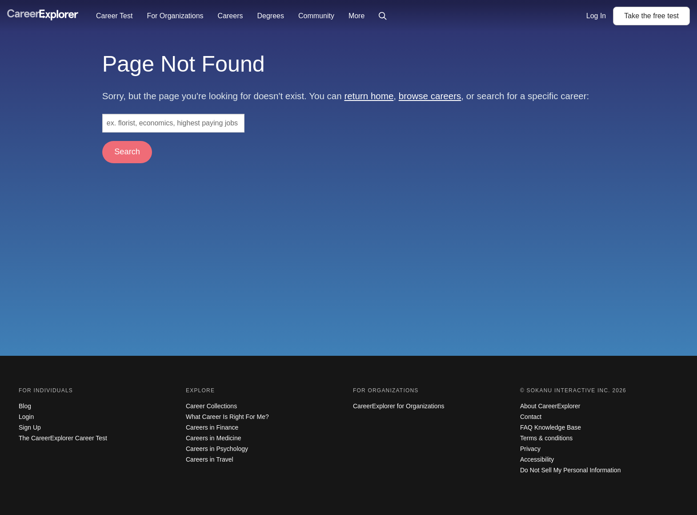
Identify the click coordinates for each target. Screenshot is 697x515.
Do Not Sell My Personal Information (570, 470)
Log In (596, 16)
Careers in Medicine (213, 438)
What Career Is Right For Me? (227, 416)
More (356, 16)
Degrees (270, 16)
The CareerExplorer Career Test (63, 438)
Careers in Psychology (217, 448)
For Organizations (175, 16)
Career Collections (211, 406)
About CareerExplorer (550, 406)
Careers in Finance (212, 427)
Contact (530, 416)
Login (26, 416)
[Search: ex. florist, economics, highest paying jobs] (173, 123)
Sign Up (30, 427)
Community (316, 16)
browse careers (430, 96)
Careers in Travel (209, 459)
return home (368, 96)
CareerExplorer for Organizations (398, 406)
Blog (25, 406)
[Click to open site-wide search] (383, 16)
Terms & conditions (546, 438)
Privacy (530, 448)
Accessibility (537, 459)
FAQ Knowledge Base (550, 427)
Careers (230, 16)
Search (127, 151)
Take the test (651, 16)
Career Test (114, 16)
